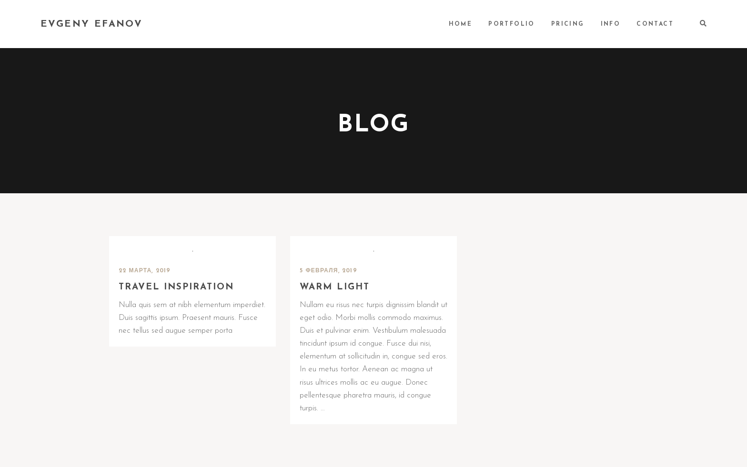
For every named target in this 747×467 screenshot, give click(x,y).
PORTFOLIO (511, 24)
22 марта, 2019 (145, 271)
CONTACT (655, 24)
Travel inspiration (176, 287)
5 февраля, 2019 (328, 271)
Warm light (335, 287)
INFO (611, 24)
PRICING (568, 24)
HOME (461, 24)
